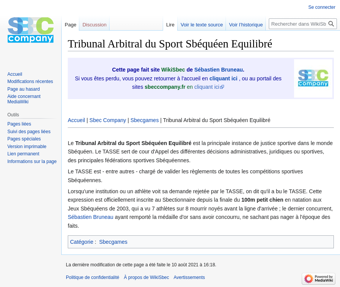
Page (70, 25)
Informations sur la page (32, 161)
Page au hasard (23, 89)
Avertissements (189, 277)
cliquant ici (207, 87)
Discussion (94, 25)
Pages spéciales (24, 139)
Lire (170, 25)
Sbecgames (145, 120)
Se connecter (321, 7)
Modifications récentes (30, 81)
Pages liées (19, 124)
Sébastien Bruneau (218, 70)
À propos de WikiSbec (146, 277)
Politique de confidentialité (92, 277)
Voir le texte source (202, 25)
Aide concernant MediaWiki (24, 99)
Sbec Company (108, 120)
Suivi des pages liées (29, 131)
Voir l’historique (246, 25)
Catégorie (81, 242)
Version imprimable (26, 146)
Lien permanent (23, 154)
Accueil (76, 120)
